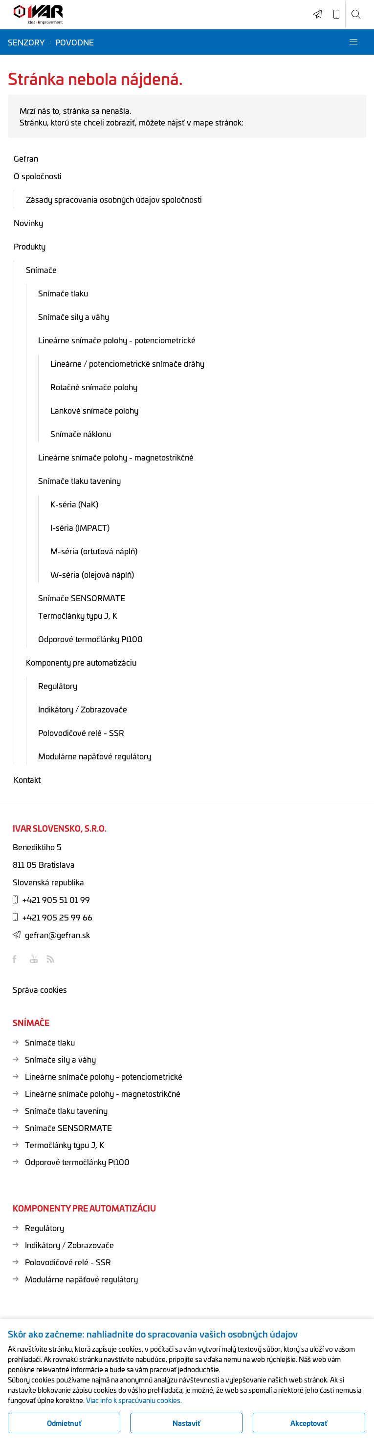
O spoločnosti (38, 175)
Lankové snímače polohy (94, 410)
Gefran (26, 158)
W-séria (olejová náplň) (92, 574)
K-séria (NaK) (74, 504)
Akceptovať (309, 1423)
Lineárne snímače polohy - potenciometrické (117, 340)
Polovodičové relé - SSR (81, 732)
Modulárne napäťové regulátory (94, 756)
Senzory (26, 42)
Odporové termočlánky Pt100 (90, 638)
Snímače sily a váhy (73, 316)
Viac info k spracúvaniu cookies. (134, 1400)
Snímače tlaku (63, 293)
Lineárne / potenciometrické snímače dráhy (127, 363)
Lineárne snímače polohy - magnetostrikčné (116, 457)
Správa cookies (40, 989)
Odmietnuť (64, 1423)
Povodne (74, 42)
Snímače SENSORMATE (81, 597)
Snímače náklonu (80, 433)
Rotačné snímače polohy (93, 386)
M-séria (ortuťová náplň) (93, 550)
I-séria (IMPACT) (80, 527)
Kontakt (27, 779)
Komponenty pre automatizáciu (81, 662)
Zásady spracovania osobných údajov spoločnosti (114, 199)
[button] (353, 42)
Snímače (41, 269)
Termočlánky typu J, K (77, 615)
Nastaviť (186, 1423)
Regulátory (57, 685)
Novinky (28, 222)
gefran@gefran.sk (51, 934)
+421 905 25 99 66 (52, 917)
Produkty (29, 246)
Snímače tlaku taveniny (79, 480)
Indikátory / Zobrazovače (82, 709)
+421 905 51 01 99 (51, 899)
